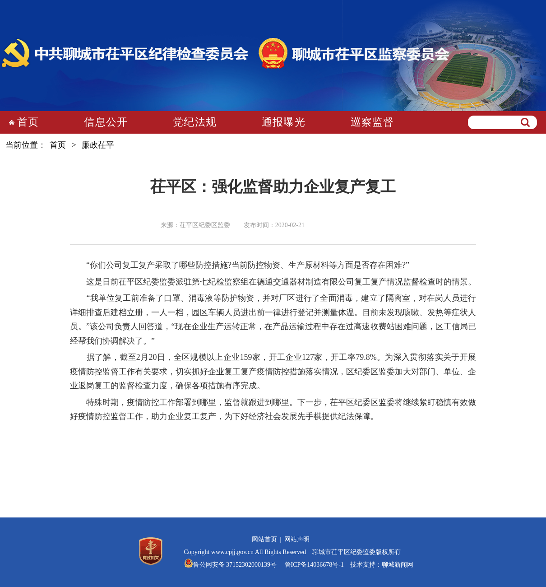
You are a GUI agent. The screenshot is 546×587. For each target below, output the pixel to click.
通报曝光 (283, 122)
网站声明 (297, 539)
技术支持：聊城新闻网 (381, 564)
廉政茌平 (98, 144)
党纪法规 (195, 122)
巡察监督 (372, 122)
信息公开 (106, 122)
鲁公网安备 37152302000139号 (235, 564)
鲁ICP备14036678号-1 (313, 564)
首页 (28, 122)
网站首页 (264, 539)
